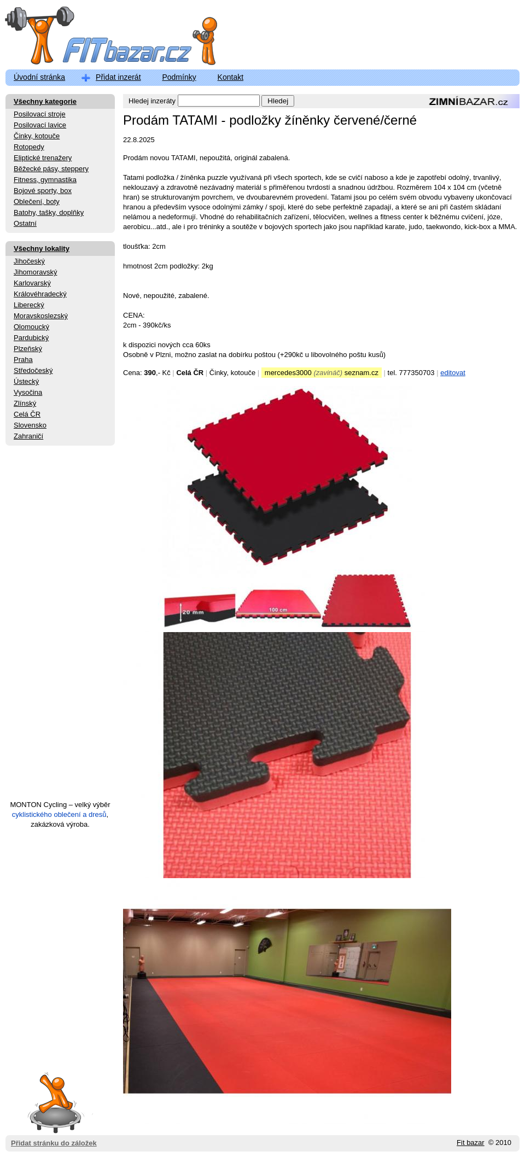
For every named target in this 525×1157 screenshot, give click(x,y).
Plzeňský (28, 348)
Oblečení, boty (37, 201)
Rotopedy (29, 147)
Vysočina (28, 392)
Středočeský (33, 370)
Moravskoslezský (41, 316)
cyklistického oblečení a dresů (59, 814)
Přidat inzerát (118, 77)
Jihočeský (29, 261)
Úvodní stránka (39, 77)
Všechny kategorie (45, 101)
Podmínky (179, 77)
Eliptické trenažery (43, 158)
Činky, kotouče (37, 136)
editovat (452, 373)
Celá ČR (27, 414)
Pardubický (31, 338)
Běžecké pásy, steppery (51, 169)
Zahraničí (28, 436)
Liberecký (29, 305)
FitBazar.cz (101, 38)
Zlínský (25, 403)
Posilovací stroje (40, 114)
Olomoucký (31, 327)
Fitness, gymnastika (45, 180)
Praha (23, 359)
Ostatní (25, 223)
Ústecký (26, 381)
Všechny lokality (41, 248)
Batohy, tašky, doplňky (49, 212)
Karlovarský (32, 283)
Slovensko (30, 425)
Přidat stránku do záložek (54, 1102)
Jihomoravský (35, 272)
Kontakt (230, 77)
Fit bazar (471, 1142)
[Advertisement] (60, 628)
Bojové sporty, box (43, 190)
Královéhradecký (40, 294)
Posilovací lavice (40, 125)
